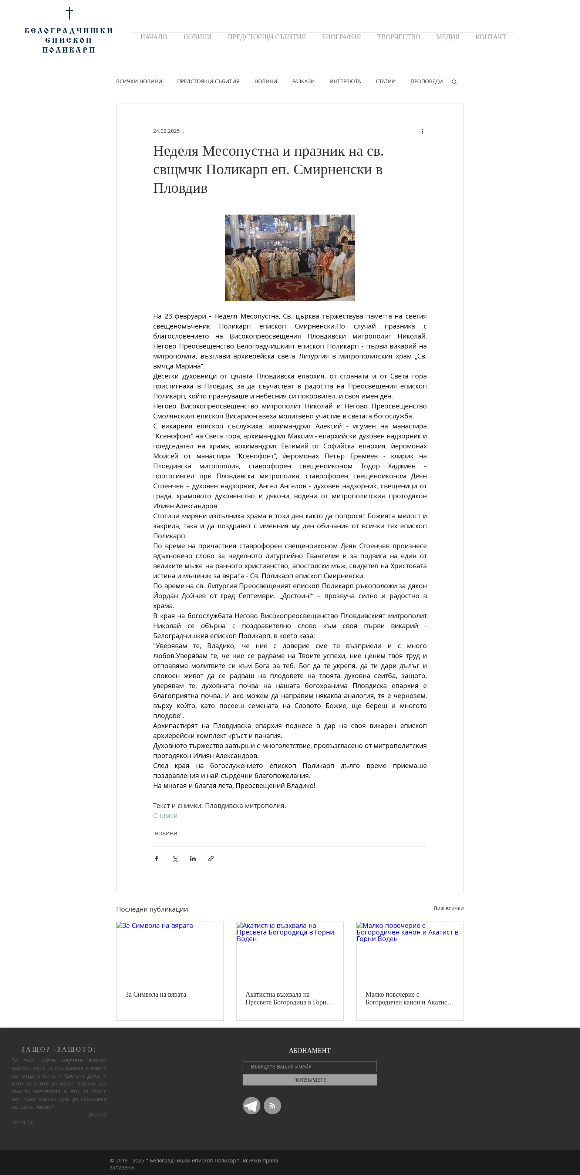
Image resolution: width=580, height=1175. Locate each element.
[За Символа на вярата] (170, 952)
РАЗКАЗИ (303, 81)
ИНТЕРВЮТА (345, 81)
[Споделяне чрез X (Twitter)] (174, 858)
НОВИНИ (265, 81)
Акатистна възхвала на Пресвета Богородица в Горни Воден (288, 998)
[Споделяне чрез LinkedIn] (192, 858)
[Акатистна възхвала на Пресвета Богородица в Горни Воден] (290, 952)
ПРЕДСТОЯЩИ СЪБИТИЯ (208, 81)
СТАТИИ (386, 81)
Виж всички (449, 908)
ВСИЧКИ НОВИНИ (139, 81)
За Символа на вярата (155, 994)
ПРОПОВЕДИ (427, 81)
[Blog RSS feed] (272, 1106)
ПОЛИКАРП (69, 50)
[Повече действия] (422, 130)
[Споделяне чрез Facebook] (156, 858)
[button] (454, 81)
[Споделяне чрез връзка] (211, 858)
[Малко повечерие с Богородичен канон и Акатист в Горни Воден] (410, 952)
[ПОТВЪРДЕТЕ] (310, 1079)
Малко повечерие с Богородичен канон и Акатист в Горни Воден (407, 998)
